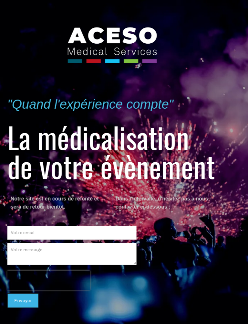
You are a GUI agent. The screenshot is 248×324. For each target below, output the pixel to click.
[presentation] (46, 280)
